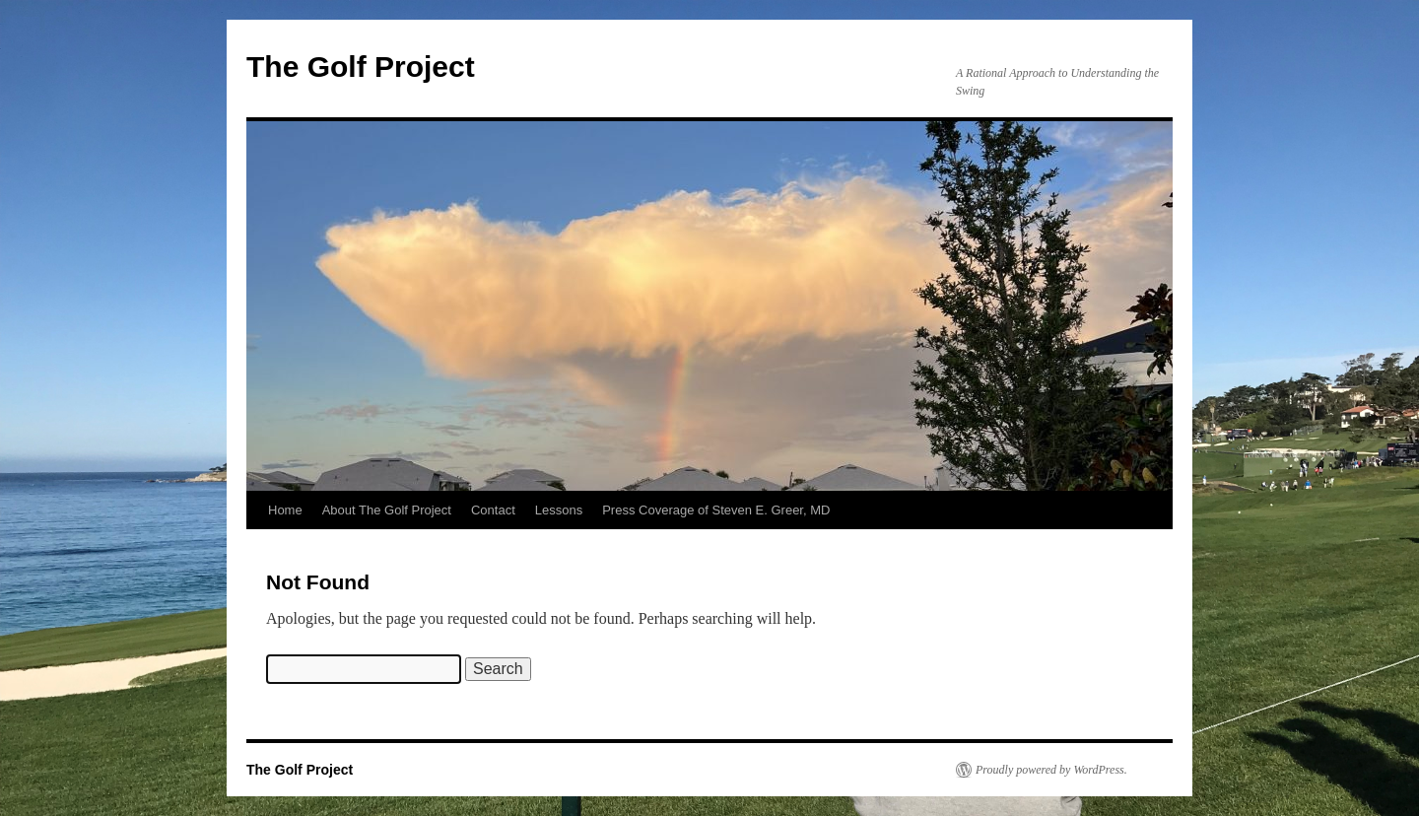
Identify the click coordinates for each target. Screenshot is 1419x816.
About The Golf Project (386, 510)
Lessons (558, 510)
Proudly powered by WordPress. (1051, 770)
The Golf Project (360, 66)
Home (285, 510)
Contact (493, 510)
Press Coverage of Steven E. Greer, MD (716, 510)
